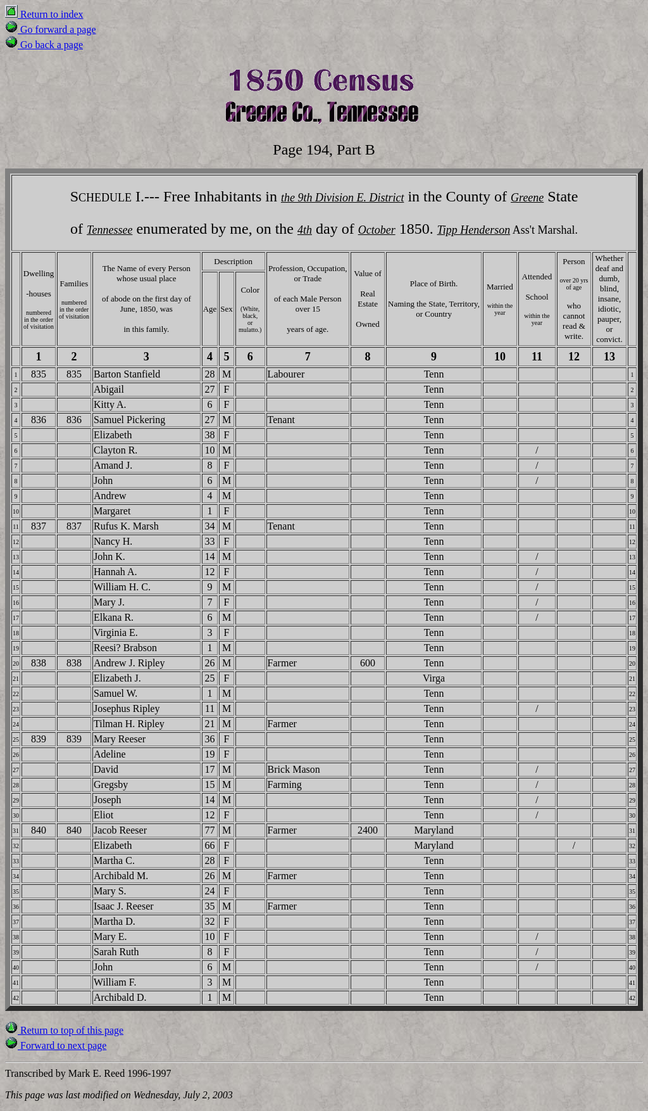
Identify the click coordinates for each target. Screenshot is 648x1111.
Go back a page (44, 44)
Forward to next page (55, 1045)
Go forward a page (50, 29)
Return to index (44, 14)
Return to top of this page (64, 1030)
